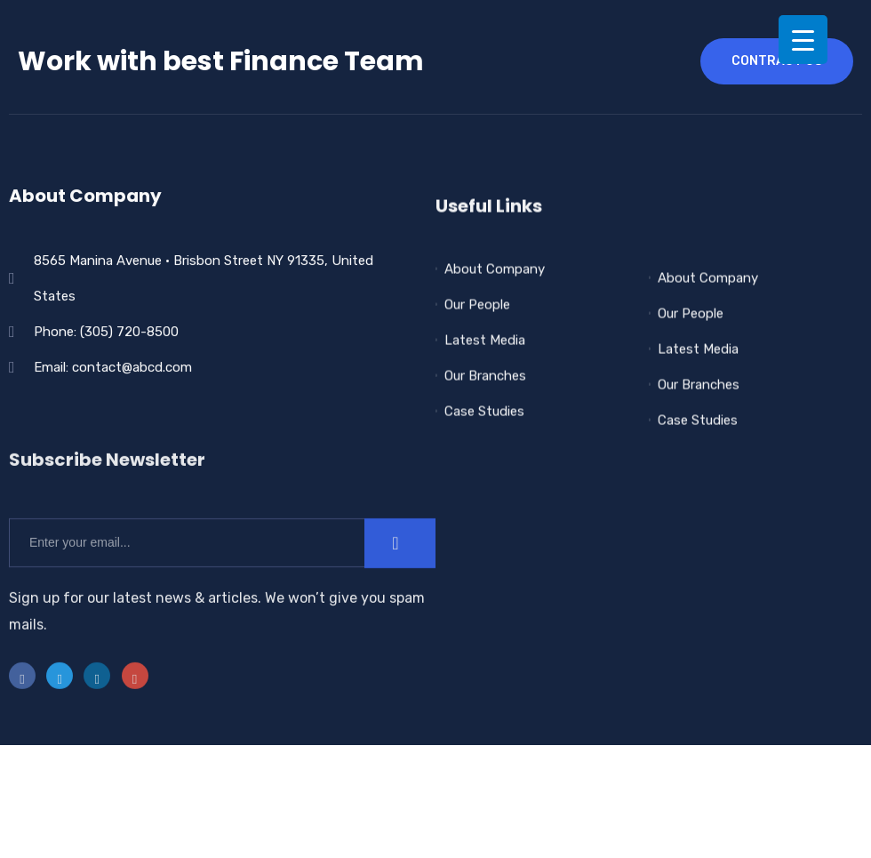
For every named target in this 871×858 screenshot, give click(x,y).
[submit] (400, 581)
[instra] (135, 715)
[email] (186, 581)
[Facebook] (22, 715)
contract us (776, 60)
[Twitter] (59, 715)
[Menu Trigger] (803, 39)
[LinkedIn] (97, 715)
